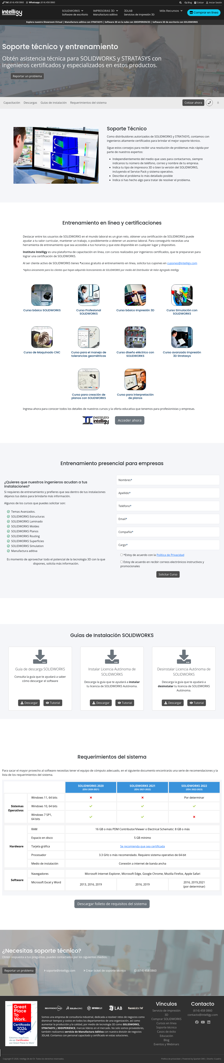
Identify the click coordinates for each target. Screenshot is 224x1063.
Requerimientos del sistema (88, 103)
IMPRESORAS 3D (106, 11)
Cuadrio (217, 1058)
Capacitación (12, 103)
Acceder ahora (130, 420)
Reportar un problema (27, 76)
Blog (188, 2)
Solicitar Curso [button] (168, 574)
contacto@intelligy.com (203, 1015)
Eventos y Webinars (166, 1044)
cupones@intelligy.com (182, 263)
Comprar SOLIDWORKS (166, 1019)
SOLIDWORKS (73, 11)
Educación (166, 1036)
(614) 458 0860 (16, 2)
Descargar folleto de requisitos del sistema (112, 903)
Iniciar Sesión (214, 2)
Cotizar (199, 2)
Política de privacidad (170, 1058)
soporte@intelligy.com (59, 970)
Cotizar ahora (193, 103)
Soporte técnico (166, 1027)
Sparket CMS (199, 1058)
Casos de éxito (166, 1032)
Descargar (29, 703)
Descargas (30, 103)
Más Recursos (171, 11)
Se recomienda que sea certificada (142, 846)
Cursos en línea (166, 1023)
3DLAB (128, 11)
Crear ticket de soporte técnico (105, 970)
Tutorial (53, 703)
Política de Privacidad (170, 555)
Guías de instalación (54, 103)
